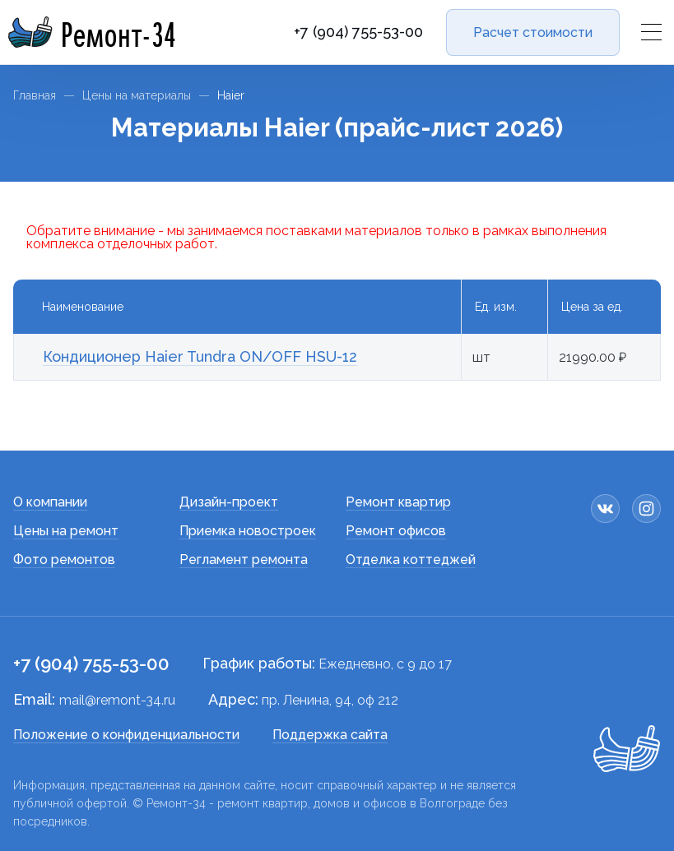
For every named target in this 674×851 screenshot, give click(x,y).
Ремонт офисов (396, 531)
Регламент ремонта (243, 559)
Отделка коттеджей (411, 559)
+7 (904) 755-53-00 (358, 32)
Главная (34, 95)
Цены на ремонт (66, 531)
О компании (50, 502)
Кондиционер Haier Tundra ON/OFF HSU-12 (200, 356)
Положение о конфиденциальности (126, 734)
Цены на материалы (136, 95)
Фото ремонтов (64, 559)
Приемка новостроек (247, 531)
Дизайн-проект (228, 502)
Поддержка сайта (330, 734)
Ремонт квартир (398, 502)
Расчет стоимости (533, 32)
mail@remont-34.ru (117, 700)
